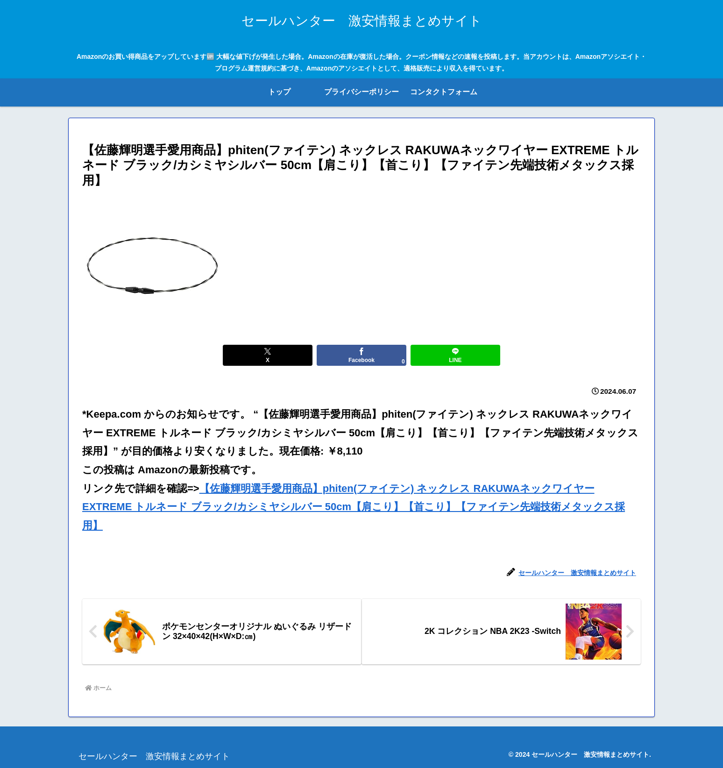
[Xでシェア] (267, 355)
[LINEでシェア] (455, 355)
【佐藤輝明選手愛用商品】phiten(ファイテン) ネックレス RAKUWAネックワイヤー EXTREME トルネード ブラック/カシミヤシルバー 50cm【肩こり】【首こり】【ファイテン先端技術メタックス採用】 (353, 507)
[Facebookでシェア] (361, 355)
